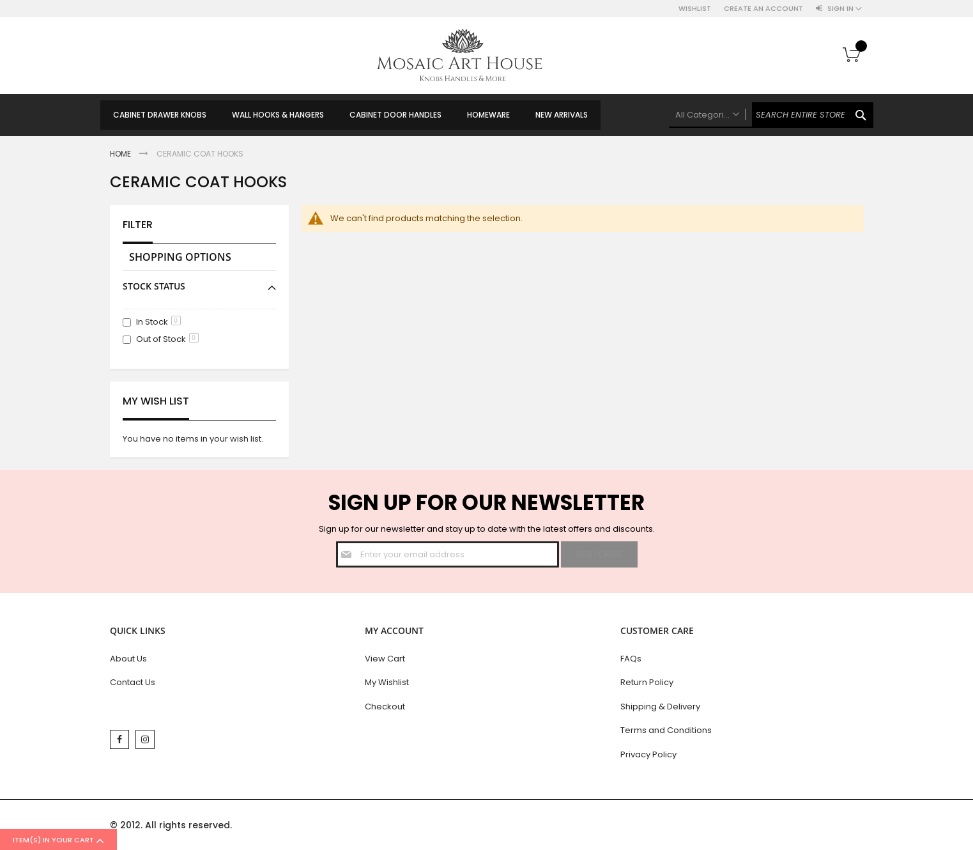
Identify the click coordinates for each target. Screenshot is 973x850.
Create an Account (763, 8)
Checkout (385, 706)
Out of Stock (167, 339)
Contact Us (132, 682)
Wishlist (694, 8)
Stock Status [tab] (154, 286)
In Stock (158, 322)
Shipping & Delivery (660, 706)
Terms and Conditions (666, 730)
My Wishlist (387, 682)
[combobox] (771, 115)
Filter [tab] (138, 225)
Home (121, 153)
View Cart (385, 659)
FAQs (630, 659)
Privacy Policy (648, 754)
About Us (128, 659)
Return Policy (646, 682)
